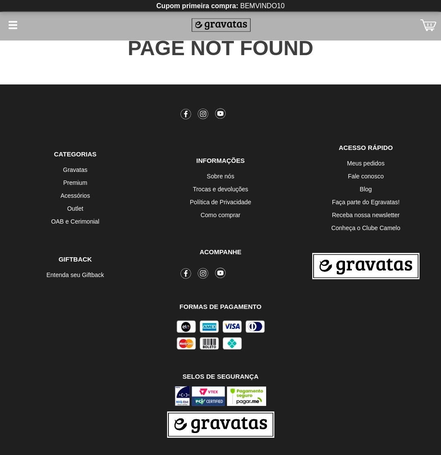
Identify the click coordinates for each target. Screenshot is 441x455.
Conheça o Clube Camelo (365, 227)
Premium (75, 182)
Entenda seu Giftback (75, 274)
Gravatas (75, 169)
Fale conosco (366, 176)
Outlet (75, 208)
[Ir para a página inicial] (366, 266)
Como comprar (221, 215)
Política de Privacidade (220, 202)
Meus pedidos (366, 163)
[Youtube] (220, 115)
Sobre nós (220, 176)
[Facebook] (186, 115)
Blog (366, 189)
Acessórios (75, 195)
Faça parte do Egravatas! (366, 202)
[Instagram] (203, 115)
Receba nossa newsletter (366, 215)
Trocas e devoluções (220, 189)
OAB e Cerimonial (75, 221)
